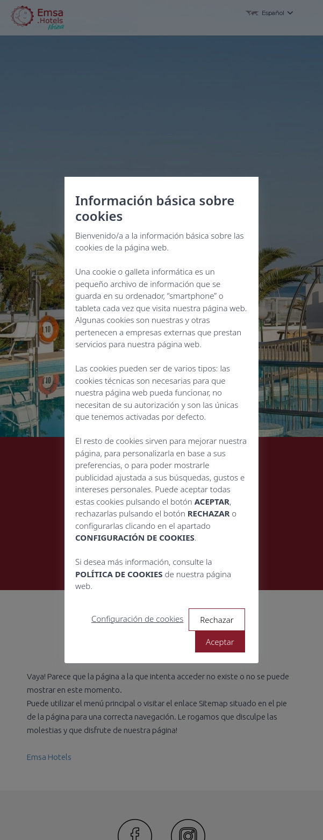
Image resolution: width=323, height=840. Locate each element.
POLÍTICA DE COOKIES (119, 574)
